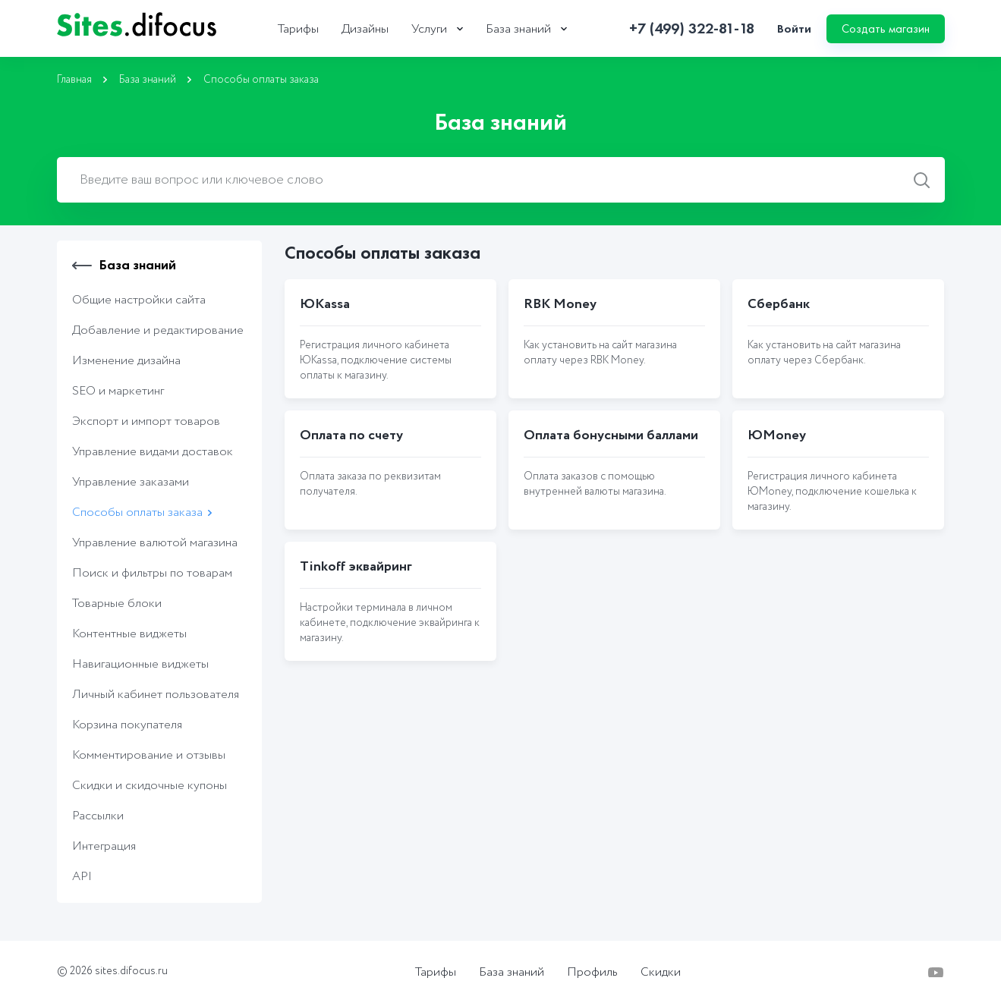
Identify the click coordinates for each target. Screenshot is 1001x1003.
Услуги (429, 29)
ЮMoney (777, 435)
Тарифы (298, 29)
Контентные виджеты (129, 634)
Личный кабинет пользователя (155, 694)
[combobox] (501, 180)
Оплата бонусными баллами (611, 435)
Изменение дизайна (126, 360)
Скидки (661, 972)
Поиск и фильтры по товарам (152, 573)
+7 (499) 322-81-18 (691, 28)
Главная (74, 79)
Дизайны (365, 29)
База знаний (518, 29)
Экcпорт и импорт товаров (146, 421)
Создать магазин (886, 28)
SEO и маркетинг (118, 391)
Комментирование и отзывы (148, 755)
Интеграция (104, 846)
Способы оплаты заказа (137, 512)
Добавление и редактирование (158, 330)
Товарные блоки (117, 603)
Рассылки (98, 816)
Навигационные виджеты (140, 664)
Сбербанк (779, 304)
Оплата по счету (351, 435)
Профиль (592, 972)
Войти (794, 28)
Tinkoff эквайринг (356, 567)
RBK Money (560, 304)
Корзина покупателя (127, 725)
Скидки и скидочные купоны (149, 785)
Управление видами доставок (152, 452)
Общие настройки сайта (139, 300)
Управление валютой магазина (155, 543)
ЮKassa (325, 304)
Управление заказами (130, 482)
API (82, 876)
